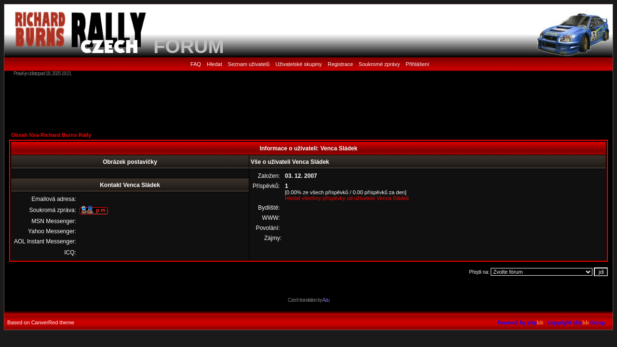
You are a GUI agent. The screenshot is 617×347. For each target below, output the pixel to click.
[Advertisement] (308, 103)
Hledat (214, 64)
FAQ (195, 64)
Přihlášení (417, 64)
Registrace (340, 64)
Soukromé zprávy (379, 64)
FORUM (188, 46)
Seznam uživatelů (249, 64)
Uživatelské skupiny (298, 64)
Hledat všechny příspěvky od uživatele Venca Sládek (347, 198)
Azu (325, 300)
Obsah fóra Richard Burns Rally (51, 135)
